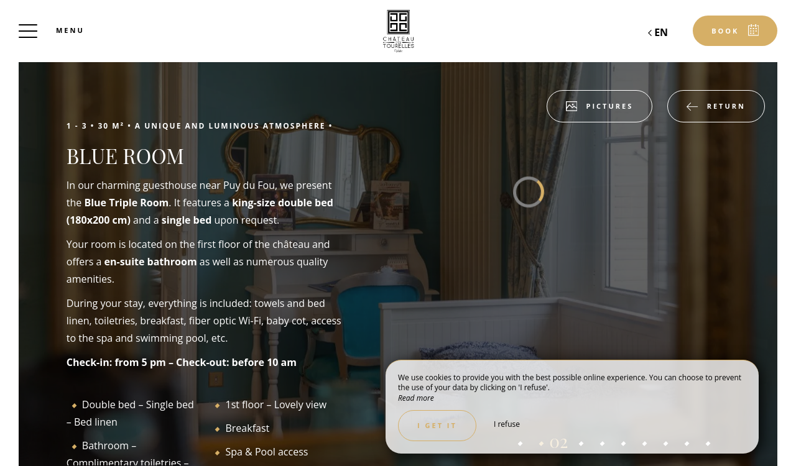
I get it (437, 425)
